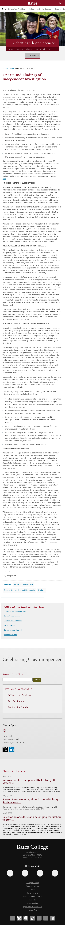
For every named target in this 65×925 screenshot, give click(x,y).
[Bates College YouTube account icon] (45, 918)
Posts (57, 9)
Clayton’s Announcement (13, 616)
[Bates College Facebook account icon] (12, 918)
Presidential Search (18, 707)
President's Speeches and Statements (19, 590)
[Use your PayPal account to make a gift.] (40, 873)
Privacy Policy (32, 903)
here (4, 179)
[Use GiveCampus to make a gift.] (55, 873)
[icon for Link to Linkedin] (11, 749)
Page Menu (33, 56)
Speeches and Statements (13, 621)
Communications (32, 886)
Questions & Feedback (32, 907)
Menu (5, 3)
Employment (32, 893)
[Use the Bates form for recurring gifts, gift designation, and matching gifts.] (10, 873)
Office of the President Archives (15, 611)
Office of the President (16, 9)
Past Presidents (16, 701)
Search (60, 3)
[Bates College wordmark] (32, 3)
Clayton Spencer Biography (13, 630)
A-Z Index (32, 900)
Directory (32, 889)
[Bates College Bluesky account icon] (19, 918)
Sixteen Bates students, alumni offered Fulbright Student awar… (31, 801)
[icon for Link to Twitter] (5, 749)
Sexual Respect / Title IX (32, 896)
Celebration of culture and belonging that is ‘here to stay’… (32, 818)
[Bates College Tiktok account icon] (32, 918)
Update (41, 590)
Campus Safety (33, 883)
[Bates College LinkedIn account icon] (52, 918)
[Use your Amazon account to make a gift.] (25, 873)
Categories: (7, 584)
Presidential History (10, 635)
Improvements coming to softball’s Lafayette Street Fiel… (29, 781)
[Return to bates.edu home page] (4, 9)
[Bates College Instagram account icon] (39, 918)
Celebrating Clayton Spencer (40, 9)
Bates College (9, 68)
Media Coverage (9, 625)
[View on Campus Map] (4, 731)
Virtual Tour (32, 910)
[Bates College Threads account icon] (25, 918)
